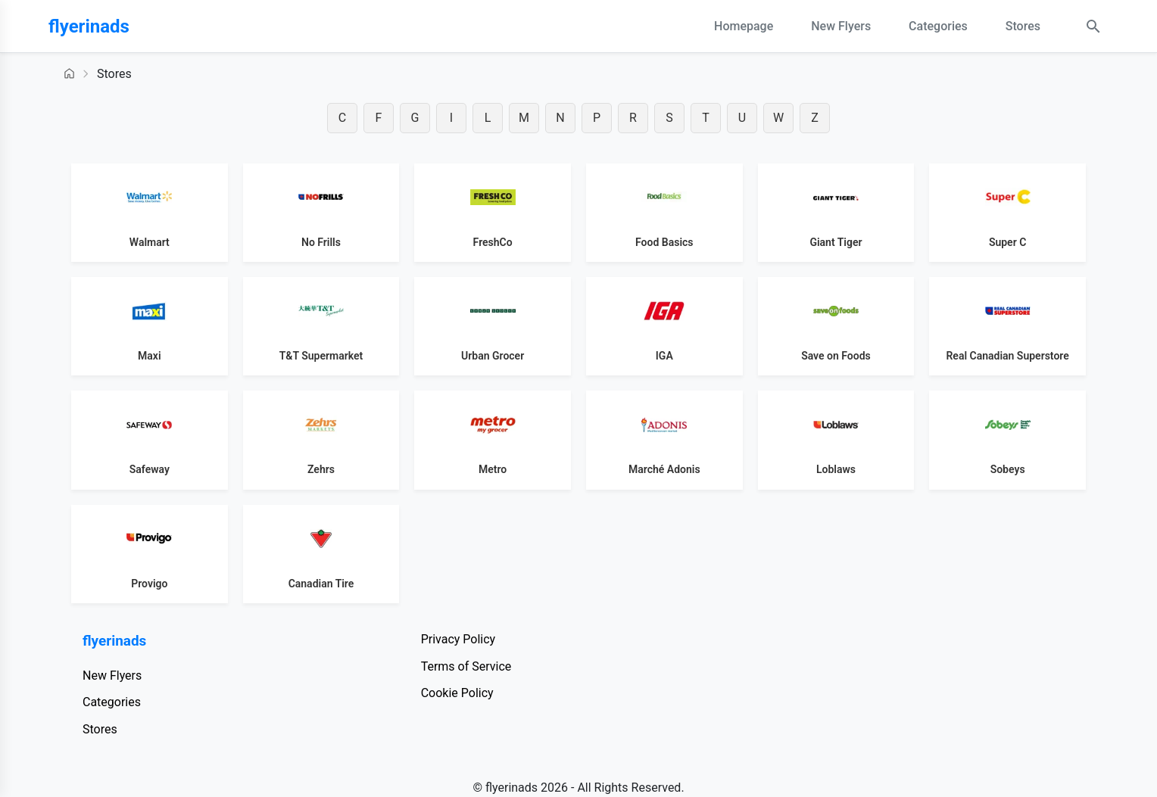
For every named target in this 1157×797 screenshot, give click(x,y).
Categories (938, 26)
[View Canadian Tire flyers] (321, 554)
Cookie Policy (457, 693)
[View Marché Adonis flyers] (664, 440)
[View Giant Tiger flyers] (836, 213)
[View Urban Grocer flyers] (493, 326)
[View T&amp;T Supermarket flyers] (321, 326)
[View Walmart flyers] (150, 213)
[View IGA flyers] (664, 326)
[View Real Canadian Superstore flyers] (1007, 326)
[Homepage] (69, 73)
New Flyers (841, 26)
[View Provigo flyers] (150, 554)
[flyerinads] (124, 26)
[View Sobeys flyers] (1007, 440)
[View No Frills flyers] (321, 213)
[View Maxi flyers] (150, 326)
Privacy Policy (458, 639)
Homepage (743, 26)
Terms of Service (466, 666)
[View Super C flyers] (1007, 213)
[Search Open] (1093, 26)
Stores (1023, 26)
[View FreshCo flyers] (493, 213)
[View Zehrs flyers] (321, 440)
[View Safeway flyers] (150, 440)
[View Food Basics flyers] (664, 213)
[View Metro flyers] (493, 440)
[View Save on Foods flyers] (836, 326)
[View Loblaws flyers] (836, 440)
